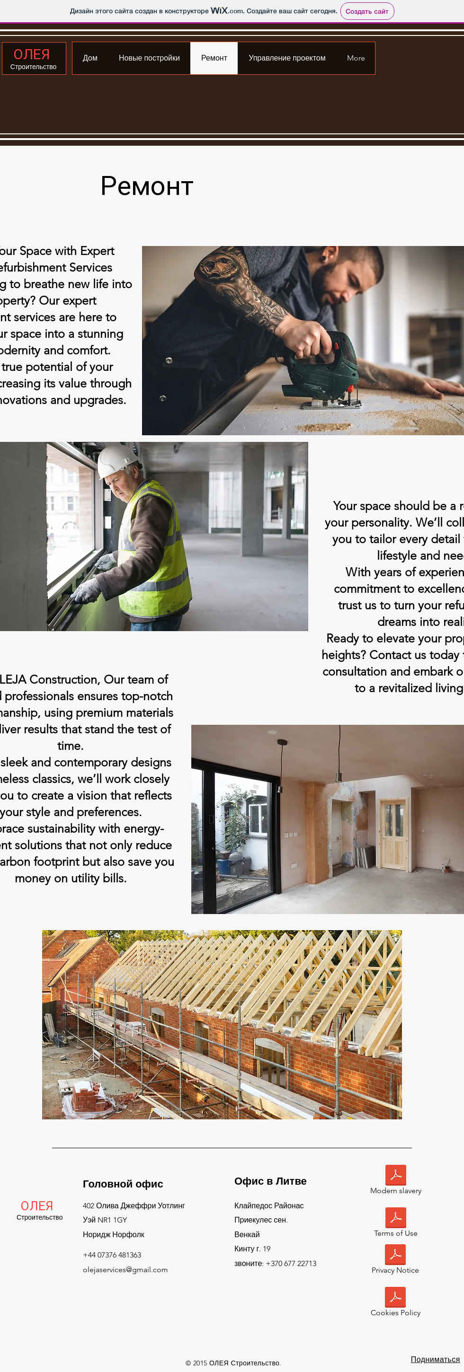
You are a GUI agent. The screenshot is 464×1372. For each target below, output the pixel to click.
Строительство (33, 66)
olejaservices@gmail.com (125, 1269)
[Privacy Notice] (395, 1261)
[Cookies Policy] (395, 1303)
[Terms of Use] (396, 1224)
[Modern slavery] (396, 1181)
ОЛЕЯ (31, 54)
